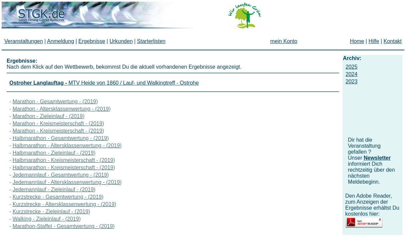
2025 (352, 67)
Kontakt (393, 41)
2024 (352, 74)
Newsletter (377, 158)
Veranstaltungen (23, 41)
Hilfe (374, 41)
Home (357, 41)
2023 (352, 81)
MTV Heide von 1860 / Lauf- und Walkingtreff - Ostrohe (104, 83)
